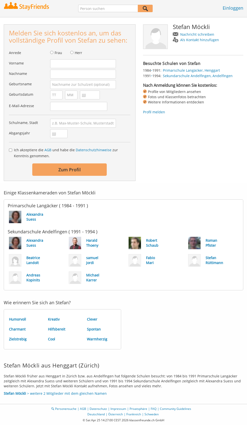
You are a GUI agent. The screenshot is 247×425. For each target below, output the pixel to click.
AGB (47, 150)
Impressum (118, 409)
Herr (78, 52)
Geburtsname (20, 84)
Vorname (16, 63)
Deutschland (96, 414)
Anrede (15, 52)
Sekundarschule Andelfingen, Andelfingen (198, 75)
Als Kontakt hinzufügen (199, 39)
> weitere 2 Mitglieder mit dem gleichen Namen (55, 393)
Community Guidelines (175, 409)
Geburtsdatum (21, 94)
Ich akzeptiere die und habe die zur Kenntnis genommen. (66, 153)
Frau (58, 52)
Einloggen (233, 8)
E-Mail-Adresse (21, 105)
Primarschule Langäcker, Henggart (191, 70)
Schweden (151, 414)
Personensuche (65, 409)
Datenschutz (98, 409)
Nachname (18, 73)
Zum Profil (69, 170)
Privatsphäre (138, 409)
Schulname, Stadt (23, 122)
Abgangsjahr (19, 133)
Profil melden (154, 112)
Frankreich (133, 414)
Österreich (115, 414)
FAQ (153, 409)
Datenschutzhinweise (93, 150)
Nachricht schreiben (197, 34)
